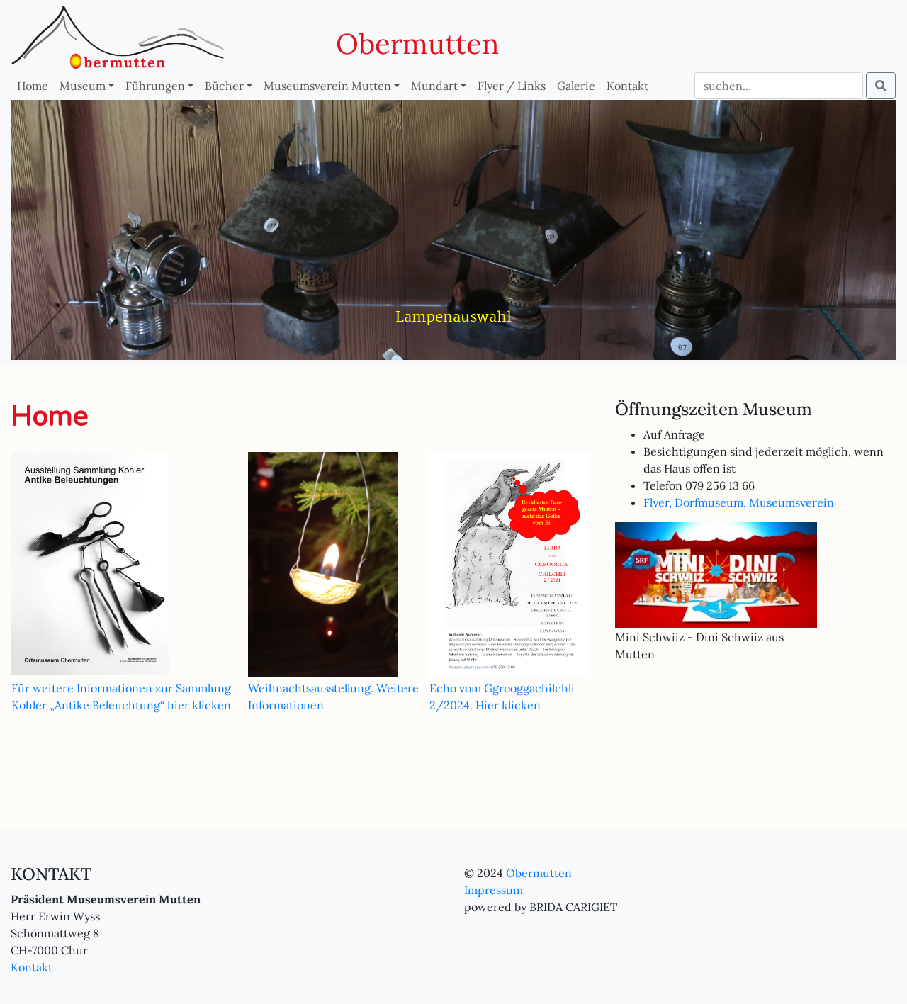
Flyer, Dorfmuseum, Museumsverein (738, 502)
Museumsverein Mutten (327, 86)
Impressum (493, 890)
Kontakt (627, 86)
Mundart (434, 86)
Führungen (155, 86)
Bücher (224, 86)
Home (32, 86)
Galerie (576, 86)
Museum (83, 86)
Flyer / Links (512, 86)
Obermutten (417, 44)
